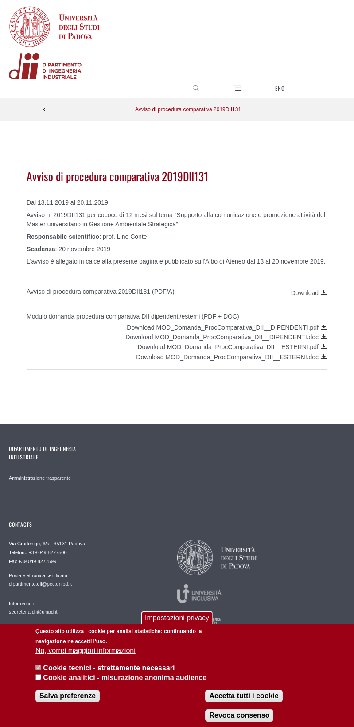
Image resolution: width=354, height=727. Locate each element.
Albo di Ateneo (225, 261)
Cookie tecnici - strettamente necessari (109, 676)
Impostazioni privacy (177, 626)
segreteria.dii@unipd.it (33, 607)
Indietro (44, 109)
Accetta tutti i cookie (243, 704)
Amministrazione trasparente (40, 478)
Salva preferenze (67, 704)
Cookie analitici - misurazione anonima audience (124, 686)
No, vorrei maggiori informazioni (85, 659)
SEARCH (321, 81)
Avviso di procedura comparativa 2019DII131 (188, 109)
